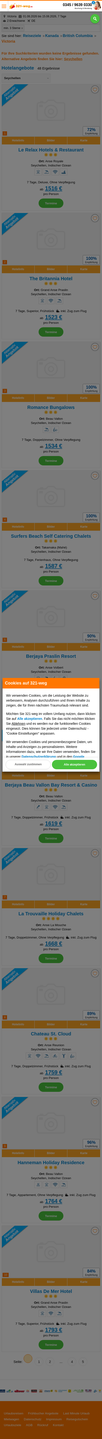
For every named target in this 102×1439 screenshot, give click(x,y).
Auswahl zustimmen (28, 764)
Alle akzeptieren (74, 764)
